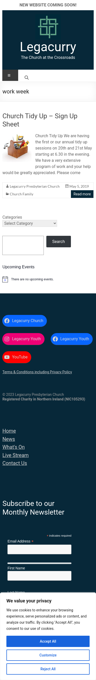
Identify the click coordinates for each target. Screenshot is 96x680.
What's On (13, 447)
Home (9, 431)
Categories (12, 217)
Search (58, 241)
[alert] (47, 279)
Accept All (48, 641)
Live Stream (15, 455)
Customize (48, 655)
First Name (16, 568)
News (8, 439)
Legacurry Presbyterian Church (35, 186)
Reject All (48, 669)
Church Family (21, 194)
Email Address (20, 541)
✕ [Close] (90, 5)
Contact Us (14, 463)
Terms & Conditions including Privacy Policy (37, 372)
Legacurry (48, 46)
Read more (82, 194)
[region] (48, 636)
